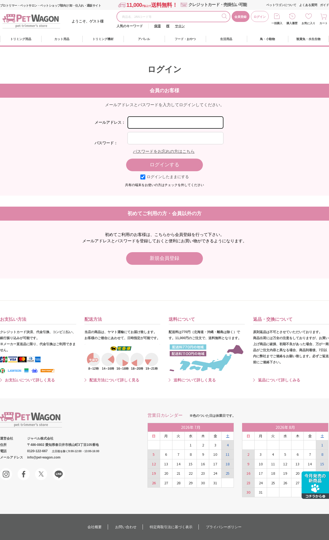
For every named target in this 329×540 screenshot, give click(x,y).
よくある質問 (308, 5)
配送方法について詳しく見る (114, 380)
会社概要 (94, 527)
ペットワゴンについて (281, 5)
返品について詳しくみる (279, 380)
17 (215, 463)
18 (227, 463)
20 (166, 473)
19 (154, 473)
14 (178, 463)
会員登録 (240, 16)
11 (227, 454)
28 (178, 482)
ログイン (260, 16)
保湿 (157, 26)
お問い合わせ (126, 527)
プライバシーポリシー (224, 527)
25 (227, 473)
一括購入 (276, 23)
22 (190, 473)
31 (215, 482)
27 (166, 482)
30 (203, 482)
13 (166, 463)
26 (154, 482)
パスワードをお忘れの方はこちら (164, 151)
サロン (180, 26)
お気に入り (308, 23)
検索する (226, 17)
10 (215, 454)
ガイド (324, 5)
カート (323, 23)
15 (190, 463)
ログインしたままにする (164, 177)
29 (190, 482)
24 (215, 473)
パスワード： (106, 143)
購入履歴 (292, 23)
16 (203, 463)
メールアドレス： (110, 122)
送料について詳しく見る (195, 380)
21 (178, 473)
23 (203, 473)
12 (154, 463)
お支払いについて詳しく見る (30, 380)
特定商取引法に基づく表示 (171, 527)
